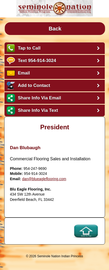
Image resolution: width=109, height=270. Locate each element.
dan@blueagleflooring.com (44, 179)
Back (55, 29)
